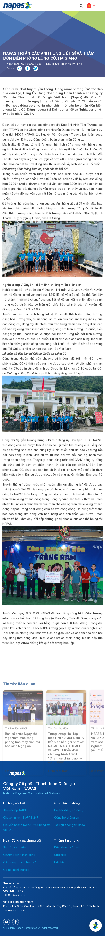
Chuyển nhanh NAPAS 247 (20, 817)
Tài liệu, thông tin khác (69, 825)
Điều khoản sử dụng (67, 847)
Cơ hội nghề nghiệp (16, 869)
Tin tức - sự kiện (14, 847)
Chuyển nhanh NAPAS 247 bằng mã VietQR (27, 827)
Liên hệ (59, 862)
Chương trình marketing (19, 854)
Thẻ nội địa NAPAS (16, 810)
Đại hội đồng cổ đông (68, 810)
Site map (60, 854)
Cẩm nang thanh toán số (20, 862)
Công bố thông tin (66, 817)
